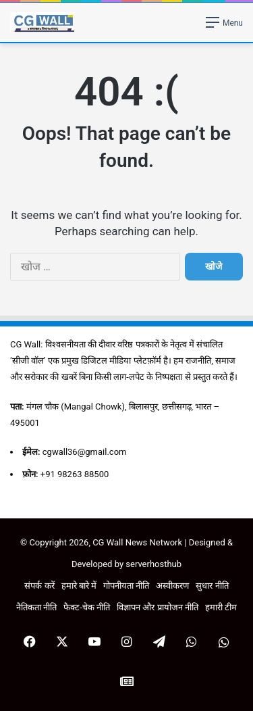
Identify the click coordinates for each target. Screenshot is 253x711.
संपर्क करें (39, 586)
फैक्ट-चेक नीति (86, 607)
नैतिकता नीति (36, 607)
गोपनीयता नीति (126, 586)
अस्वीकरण (172, 586)
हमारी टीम (221, 607)
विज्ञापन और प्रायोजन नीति (157, 607)
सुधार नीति (212, 586)
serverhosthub (153, 564)
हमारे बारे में (78, 586)
